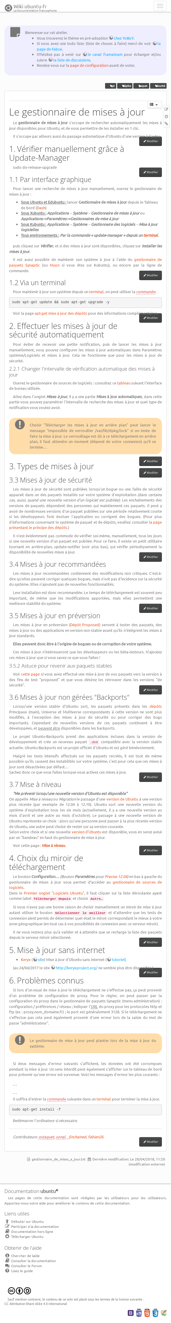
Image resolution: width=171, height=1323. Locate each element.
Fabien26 (95, 1136)
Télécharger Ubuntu (24, 1236)
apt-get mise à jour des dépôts (61, 313)
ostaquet (46, 1136)
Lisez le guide (18, 1270)
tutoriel (118, 959)
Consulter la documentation (30, 1260)
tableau (123, 382)
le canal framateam (105, 54)
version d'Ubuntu (86, 831)
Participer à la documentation (31, 1226)
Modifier (152, 141)
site (41, 959)
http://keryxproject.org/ (76, 967)
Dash (41, 207)
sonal (60, 1136)
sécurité (158, 86)
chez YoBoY (124, 37)
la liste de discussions (71, 59)
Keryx (26, 959)
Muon (54, 264)
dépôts (125, 86)
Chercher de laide (22, 1255)
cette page (30, 673)
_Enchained (76, 1136)
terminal (150, 235)
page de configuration (89, 65)
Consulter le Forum (23, 1265)
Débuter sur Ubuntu (24, 1221)
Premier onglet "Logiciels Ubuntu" (54, 892)
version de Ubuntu (122, 798)
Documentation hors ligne (28, 1231)
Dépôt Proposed (84, 624)
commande (145, 291)
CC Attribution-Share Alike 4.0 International (35, 1303)
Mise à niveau (53, 845)
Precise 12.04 (116, 876)
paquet (141, 86)
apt (111, 86)
